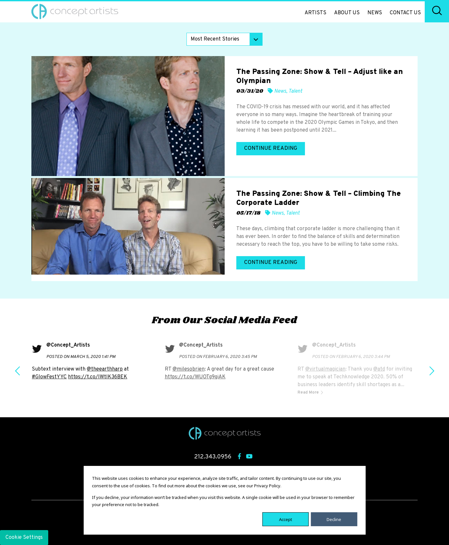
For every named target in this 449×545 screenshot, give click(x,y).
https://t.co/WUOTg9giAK (195, 377)
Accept (285, 519)
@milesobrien (189, 369)
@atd (379, 369)
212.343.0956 (212, 457)
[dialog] (224, 500)
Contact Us (405, 13)
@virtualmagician (325, 369)
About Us (347, 13)
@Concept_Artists (68, 345)
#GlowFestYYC (49, 377)
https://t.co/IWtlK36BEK (97, 377)
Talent (295, 91)
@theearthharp (105, 369)
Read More (308, 392)
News (374, 13)
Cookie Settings (24, 537)
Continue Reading (270, 148)
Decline (334, 519)
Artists (315, 13)
